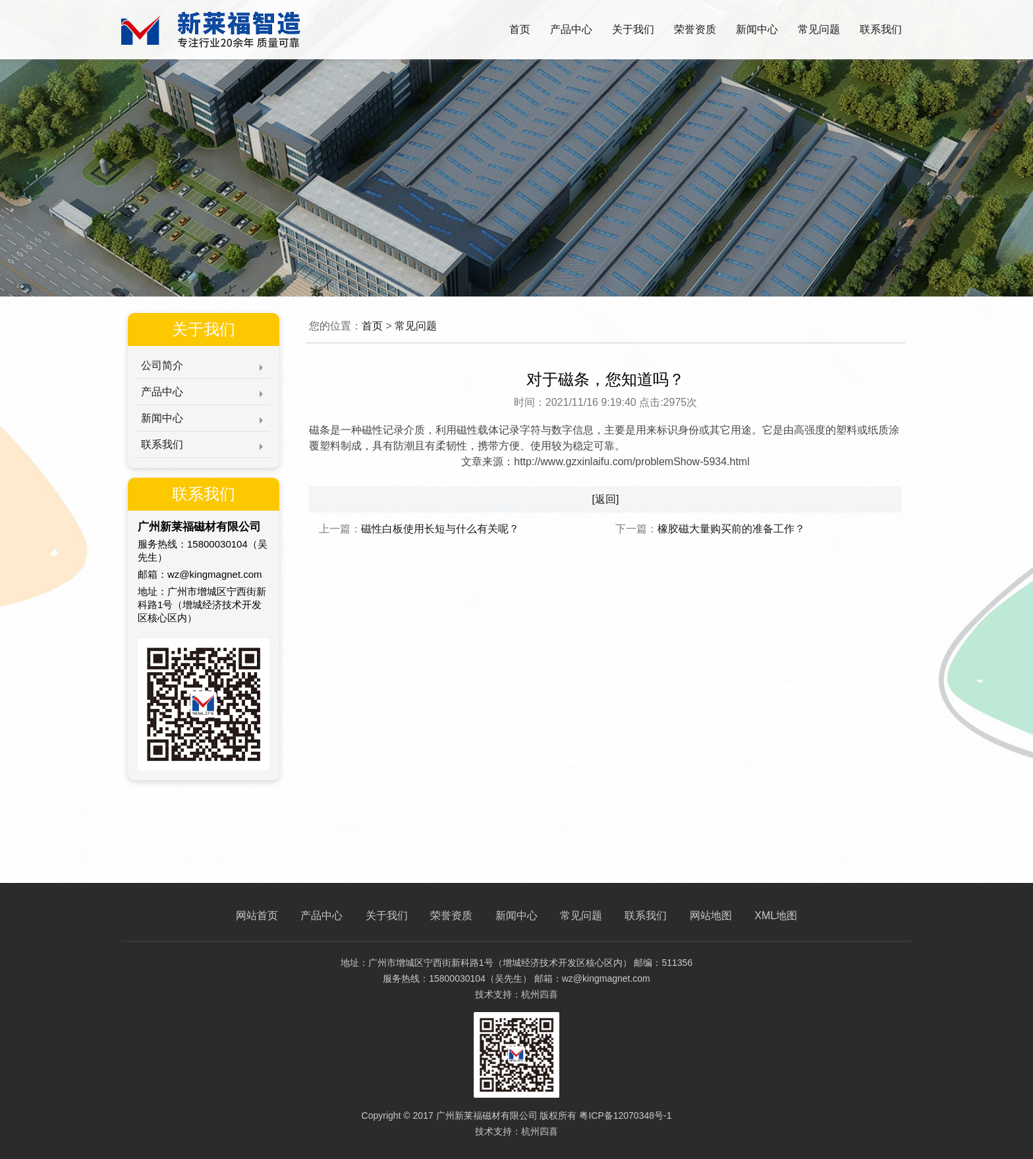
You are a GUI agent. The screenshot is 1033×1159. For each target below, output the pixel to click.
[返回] (605, 499)
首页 (519, 29)
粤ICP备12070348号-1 (625, 1115)
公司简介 (162, 365)
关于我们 (633, 29)
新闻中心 (757, 29)
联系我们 (881, 29)
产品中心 (571, 29)
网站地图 (711, 915)
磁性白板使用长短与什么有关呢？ (440, 528)
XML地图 (775, 915)
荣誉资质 (695, 29)
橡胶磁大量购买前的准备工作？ (731, 528)
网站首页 (257, 915)
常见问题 (819, 29)
